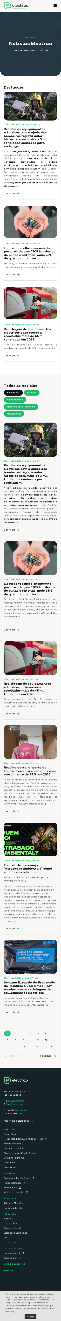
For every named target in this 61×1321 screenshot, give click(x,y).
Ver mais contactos (16, 1121)
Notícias (31, 404)
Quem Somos (11, 1134)
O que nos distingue (14, 1157)
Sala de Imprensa (14, 1264)
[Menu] (55, 6)
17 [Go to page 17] (37, 1057)
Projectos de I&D (12, 1228)
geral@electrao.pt (15, 1100)
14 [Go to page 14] (54, 1051)
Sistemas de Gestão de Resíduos (21, 1153)
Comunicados (15, 411)
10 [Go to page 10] (23, 1051)
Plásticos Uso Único (14, 1192)
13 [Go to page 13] (46, 1051)
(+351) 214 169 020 (15, 1104)
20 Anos (9, 1270)
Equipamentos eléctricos (17, 1178)
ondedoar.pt (10, 1258)
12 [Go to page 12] (38, 1051)
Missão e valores (12, 1143)
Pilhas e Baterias (12, 1183)
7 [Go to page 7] (53, 1044)
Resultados (10, 1167)
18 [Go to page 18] (51, 1057)
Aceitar (30, 1317)
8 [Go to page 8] (7, 1051)
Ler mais (9, 204)
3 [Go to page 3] (22, 1044)
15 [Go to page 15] (10, 1057)
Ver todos (14, 404)
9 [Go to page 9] (15, 1051)
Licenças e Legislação (15, 1233)
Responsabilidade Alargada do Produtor (25, 1139)
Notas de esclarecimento (21, 418)
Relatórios (9, 1162)
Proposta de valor (13, 1208)
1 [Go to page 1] (7, 1044)
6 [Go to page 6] (46, 1044)
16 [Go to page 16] (24, 1057)
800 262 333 (21, 1110)
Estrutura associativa (15, 1148)
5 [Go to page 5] (38, 1044)
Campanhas (14, 425)
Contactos (9, 1242)
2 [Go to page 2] (15, 1044)
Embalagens (10, 1187)
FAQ (6, 1237)
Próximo (46, 1067)
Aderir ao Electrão (13, 1203)
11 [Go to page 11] (30, 1051)
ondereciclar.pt (12, 1253)
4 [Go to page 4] (30, 1044)
